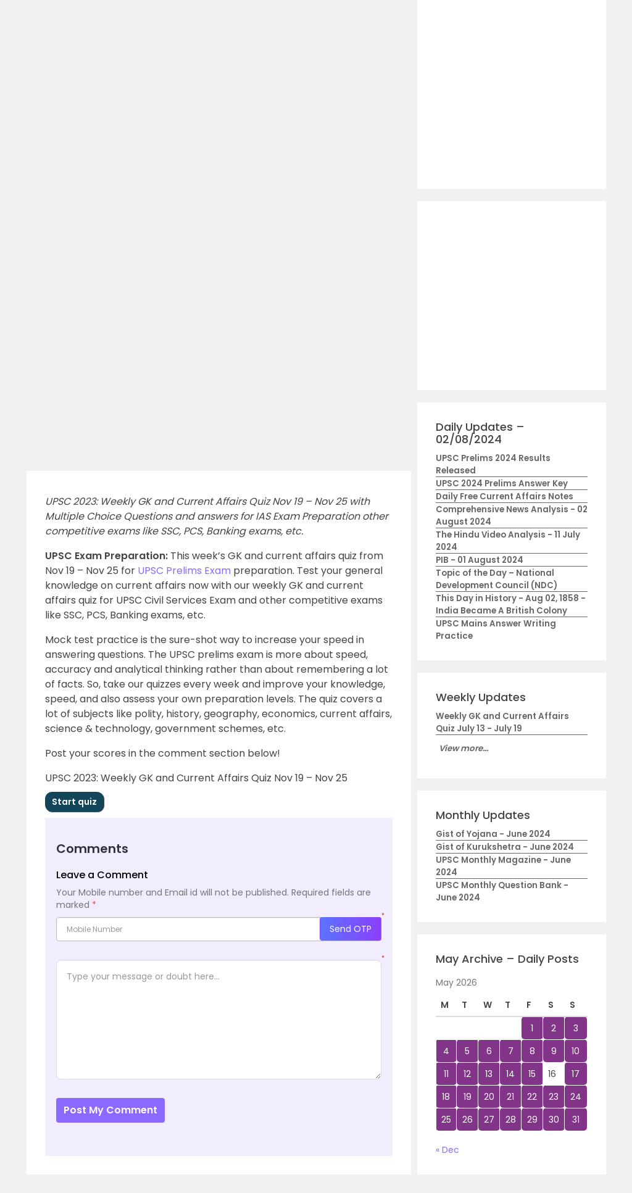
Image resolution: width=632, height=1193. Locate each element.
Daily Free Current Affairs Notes (504, 496)
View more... (463, 748)
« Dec (447, 1150)
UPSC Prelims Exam (184, 570)
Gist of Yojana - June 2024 (493, 834)
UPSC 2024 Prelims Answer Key (502, 483)
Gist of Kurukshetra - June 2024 (505, 847)
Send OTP (351, 929)
